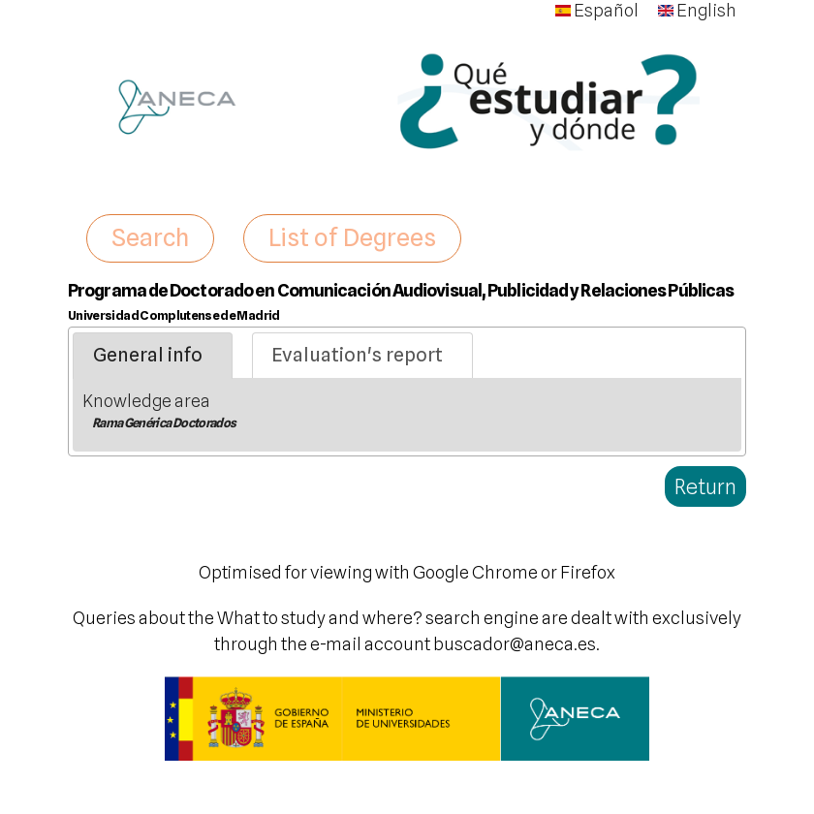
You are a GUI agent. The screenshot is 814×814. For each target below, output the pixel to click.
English (697, 10)
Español (597, 10)
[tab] (153, 355)
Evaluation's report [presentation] (357, 354)
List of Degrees (352, 237)
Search (150, 237)
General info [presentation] (148, 354)
